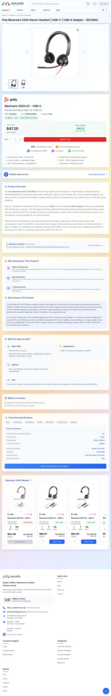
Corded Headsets (24, 15)
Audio (8, 422)
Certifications (17, 422)
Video (34, 10)
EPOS (5, 691)
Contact (60, 594)
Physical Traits (62, 422)
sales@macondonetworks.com (36, 612)
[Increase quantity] (20, 139)
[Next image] (84, 52)
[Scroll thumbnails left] (6, 84)
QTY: (6, 139)
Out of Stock (20, 542)
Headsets (6, 10)
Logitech (6, 683)
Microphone (50, 422)
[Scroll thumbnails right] (30, 84)
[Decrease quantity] (11, 139)
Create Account (9, 650)
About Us (46, 10)
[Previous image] (27, 52)
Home (4, 15)
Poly (4, 674)
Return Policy (8, 654)
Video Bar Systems (64, 646)
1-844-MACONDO (33, 608)
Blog (58, 10)
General (39, 422)
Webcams (61, 663)
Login (5, 646)
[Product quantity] (16, 139)
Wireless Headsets (64, 650)
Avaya (5, 687)
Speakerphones (63, 659)
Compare (28, 514)
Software (73, 422)
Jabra (5, 679)
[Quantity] (43, 542)
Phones (20, 10)
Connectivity (30, 422)
